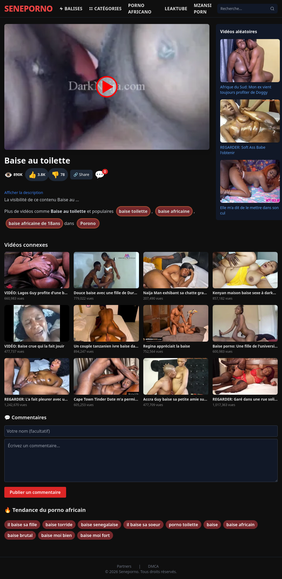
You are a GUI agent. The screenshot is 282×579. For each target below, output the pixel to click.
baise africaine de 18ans (34, 223)
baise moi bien (56, 535)
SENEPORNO (28, 8)
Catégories (105, 9)
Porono (88, 223)
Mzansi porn (203, 8)
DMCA (153, 566)
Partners (124, 566)
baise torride (59, 525)
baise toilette (133, 211)
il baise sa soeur (143, 525)
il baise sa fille (22, 525)
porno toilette (183, 525)
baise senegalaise (99, 525)
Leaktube (176, 9)
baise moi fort (95, 535)
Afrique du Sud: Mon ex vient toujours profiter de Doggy (245, 89)
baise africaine (174, 211)
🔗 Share (81, 174)
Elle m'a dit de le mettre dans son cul (249, 210)
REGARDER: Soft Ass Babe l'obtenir (243, 150)
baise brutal (20, 535)
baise (212, 525)
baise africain (240, 525)
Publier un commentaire (35, 492)
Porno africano (140, 8)
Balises (70, 9)
